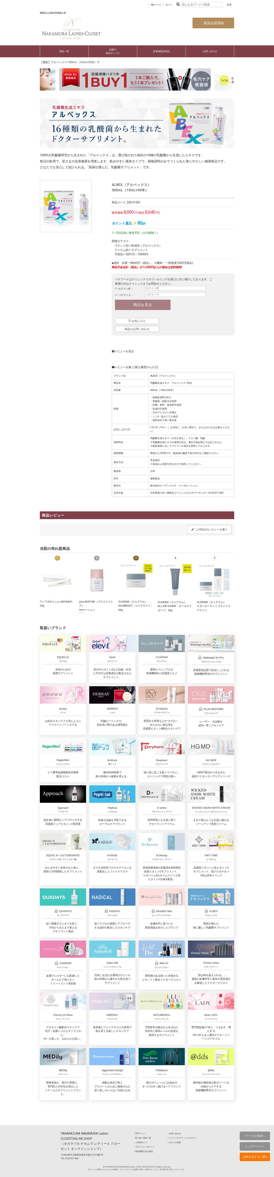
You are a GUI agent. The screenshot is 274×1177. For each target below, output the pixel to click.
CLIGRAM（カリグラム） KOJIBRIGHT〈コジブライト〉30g (135, 605)
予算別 (119, 254)
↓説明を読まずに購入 (255, 1156)
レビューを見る (123, 351)
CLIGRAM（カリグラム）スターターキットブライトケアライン (213, 606)
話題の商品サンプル (113, 51)
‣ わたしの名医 (174, 1142)
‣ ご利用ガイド (140, 1142)
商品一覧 (64, 51)
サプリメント (139, 250)
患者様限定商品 (161, 51)
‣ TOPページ (139, 1133)
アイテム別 (121, 250)
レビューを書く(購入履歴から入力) (135, 367)
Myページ (156, 4)
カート (168, 4)
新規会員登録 (213, 23)
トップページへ (254, 1146)
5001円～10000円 (137, 254)
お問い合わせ (210, 51)
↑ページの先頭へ (254, 1135)
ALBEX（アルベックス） (146, 245)
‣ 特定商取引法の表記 (143, 1151)
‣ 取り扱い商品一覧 (142, 1138)
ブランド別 (121, 245)
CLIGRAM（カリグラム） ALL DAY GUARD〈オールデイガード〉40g (175, 606)
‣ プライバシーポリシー (144, 1147)
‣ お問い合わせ (174, 1133)
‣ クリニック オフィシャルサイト (182, 1138)
